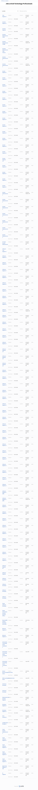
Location (10, 11)
